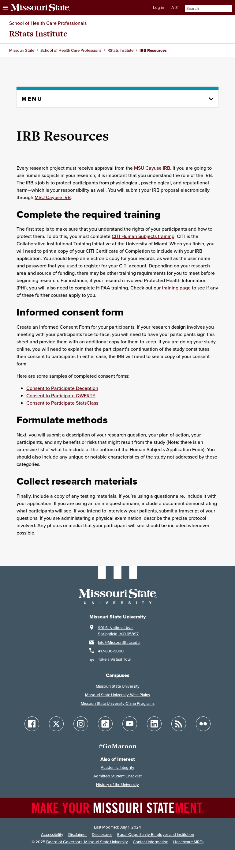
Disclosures (102, 834)
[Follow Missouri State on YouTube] (129, 723)
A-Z (174, 7)
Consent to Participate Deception (62, 388)
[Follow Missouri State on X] (56, 723)
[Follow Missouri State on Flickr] (203, 723)
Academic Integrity (117, 767)
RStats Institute (38, 33)
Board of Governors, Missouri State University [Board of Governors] (87, 842)
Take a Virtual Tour (114, 659)
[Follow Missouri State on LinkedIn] (154, 723)
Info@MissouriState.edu (119, 642)
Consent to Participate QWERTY (60, 395)
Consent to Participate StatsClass (62, 402)
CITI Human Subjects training (143, 236)
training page (176, 287)
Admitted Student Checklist (117, 776)
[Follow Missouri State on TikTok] (105, 723)
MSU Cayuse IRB (152, 167)
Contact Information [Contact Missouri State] (150, 842)
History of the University (117, 785)
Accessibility (52, 834)
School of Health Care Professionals (48, 23)
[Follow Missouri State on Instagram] (80, 723)
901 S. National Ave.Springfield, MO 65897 (118, 631)
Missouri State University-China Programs (118, 703)
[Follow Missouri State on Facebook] (31, 723)
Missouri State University (118, 686)
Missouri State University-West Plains (117, 695)
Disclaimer (77, 834)
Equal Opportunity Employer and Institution (155, 834)
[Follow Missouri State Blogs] (178, 723)
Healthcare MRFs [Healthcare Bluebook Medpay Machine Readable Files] (188, 842)
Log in (158, 7)
